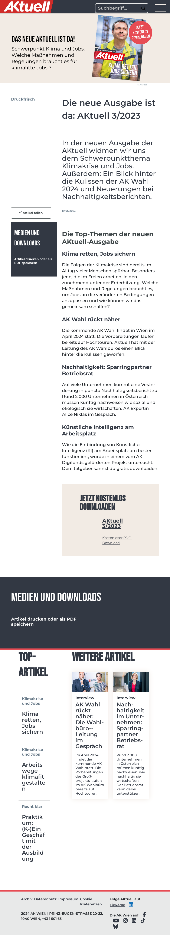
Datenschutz (45, 899)
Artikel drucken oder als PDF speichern (33, 261)
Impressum (68, 899)
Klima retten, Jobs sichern (98, 254)
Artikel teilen (31, 213)
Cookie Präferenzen (91, 901)
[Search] (121, 8)
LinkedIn (117, 905)
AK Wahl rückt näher (91, 319)
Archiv (26, 899)
